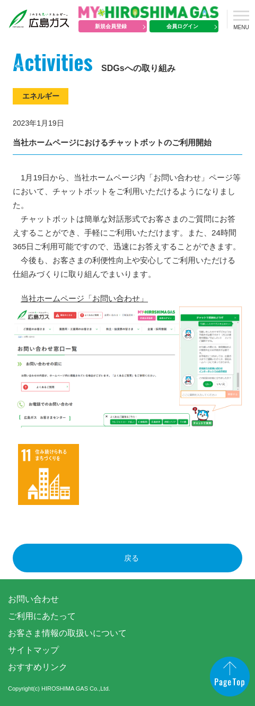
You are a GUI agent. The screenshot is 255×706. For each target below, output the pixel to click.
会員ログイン (182, 26)
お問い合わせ (33, 599)
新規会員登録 (111, 26)
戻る (131, 558)
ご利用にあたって (42, 616)
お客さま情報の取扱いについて (67, 633)
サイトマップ (33, 650)
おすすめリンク (37, 667)
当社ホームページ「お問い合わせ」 (84, 298)
